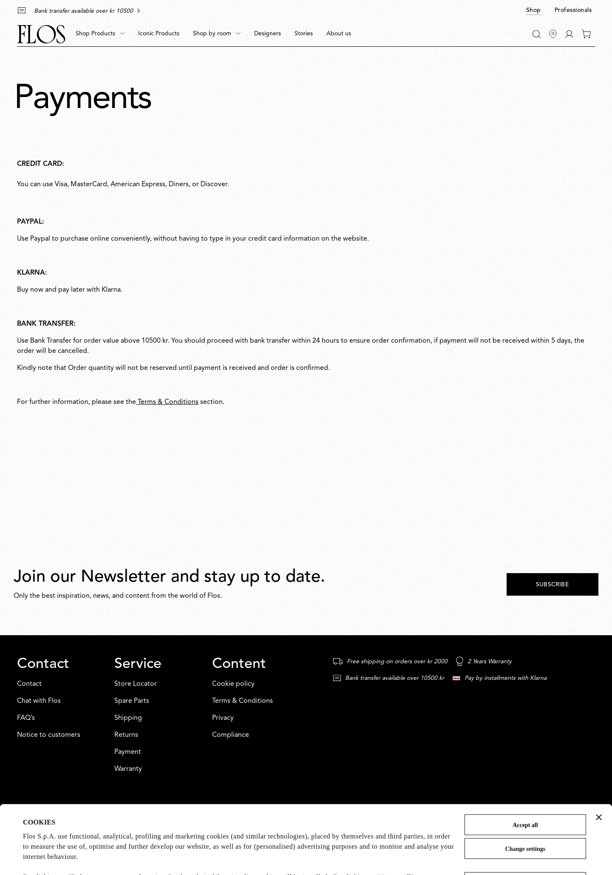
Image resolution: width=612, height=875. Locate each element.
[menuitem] (100, 34)
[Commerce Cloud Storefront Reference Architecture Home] (41, 34)
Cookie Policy (263, 833)
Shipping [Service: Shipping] (128, 718)
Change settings (525, 784)
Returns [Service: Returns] (126, 735)
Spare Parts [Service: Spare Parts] (131, 701)
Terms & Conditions (167, 402)
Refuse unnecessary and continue (525, 818)
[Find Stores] (553, 34)
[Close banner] (599, 753)
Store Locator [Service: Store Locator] (135, 684)
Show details (41, 857)
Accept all (525, 761)
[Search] (536, 34)
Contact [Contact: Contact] (29, 684)
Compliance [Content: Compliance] (230, 735)
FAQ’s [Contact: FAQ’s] (26, 718)
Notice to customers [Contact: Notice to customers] (48, 735)
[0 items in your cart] (586, 34)
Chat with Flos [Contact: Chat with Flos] (39, 701)
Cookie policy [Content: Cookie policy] (233, 684)
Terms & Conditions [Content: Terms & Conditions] (242, 701)
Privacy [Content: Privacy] (223, 718)
